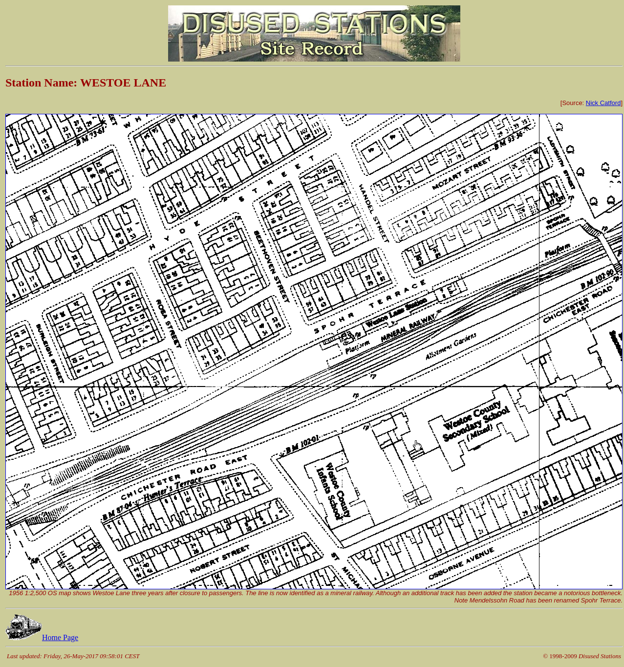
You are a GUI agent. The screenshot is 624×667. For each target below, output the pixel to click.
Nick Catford (603, 103)
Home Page (41, 637)
